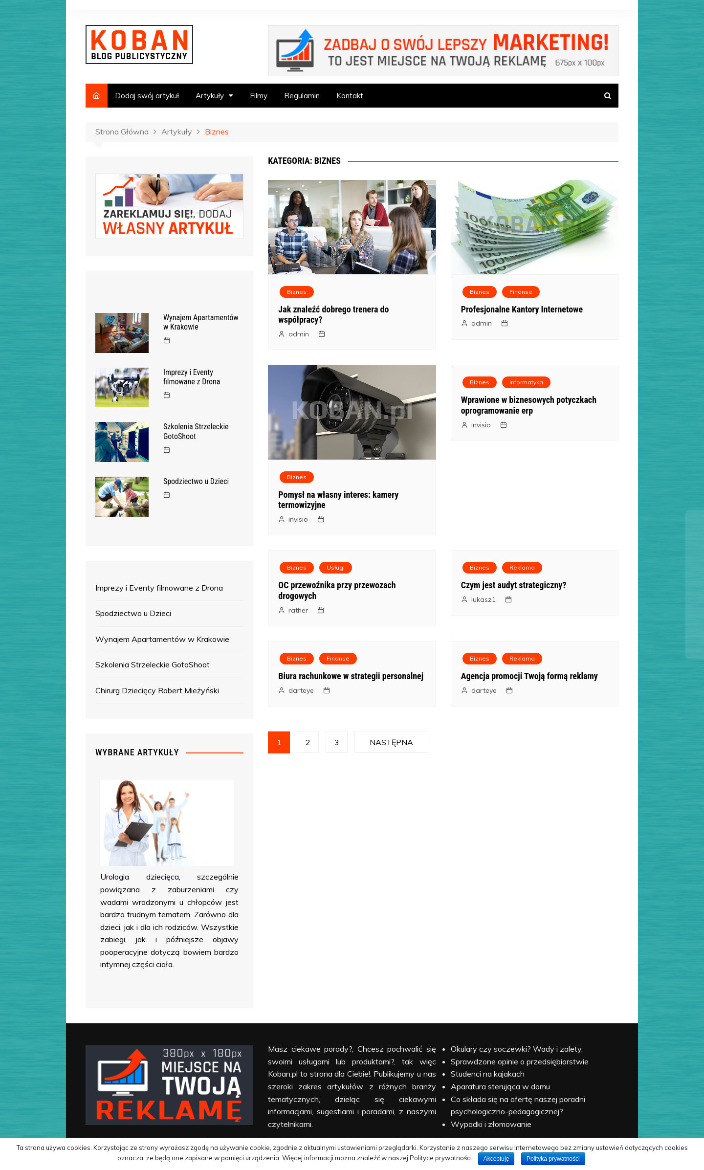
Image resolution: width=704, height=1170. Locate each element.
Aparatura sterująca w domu (500, 1086)
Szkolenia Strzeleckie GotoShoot (196, 431)
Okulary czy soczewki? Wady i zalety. (517, 1049)
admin (298, 334)
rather (298, 610)
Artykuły (210, 95)
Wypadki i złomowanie (491, 1124)
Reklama (522, 567)
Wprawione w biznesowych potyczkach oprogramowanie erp (528, 405)
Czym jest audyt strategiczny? (514, 585)
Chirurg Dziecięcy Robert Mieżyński (157, 690)
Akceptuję (496, 1158)
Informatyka (526, 382)
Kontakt (349, 95)
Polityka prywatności (553, 1158)
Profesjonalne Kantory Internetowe (522, 309)
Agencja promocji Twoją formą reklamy (529, 676)
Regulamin (302, 95)
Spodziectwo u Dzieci (196, 481)
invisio (298, 519)
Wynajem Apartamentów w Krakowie (162, 639)
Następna (391, 742)
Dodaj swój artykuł (147, 95)
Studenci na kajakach (488, 1074)
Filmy (258, 95)
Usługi (336, 567)
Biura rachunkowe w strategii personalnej (350, 676)
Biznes (297, 291)
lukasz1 (483, 599)
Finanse (520, 291)
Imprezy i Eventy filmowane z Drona (191, 377)
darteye (301, 690)
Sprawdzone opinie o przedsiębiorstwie (520, 1061)
